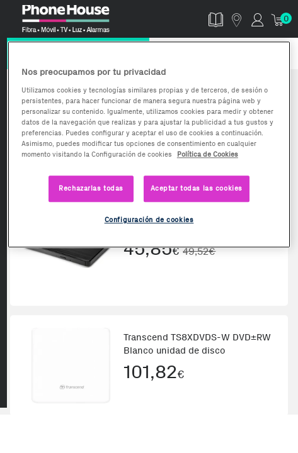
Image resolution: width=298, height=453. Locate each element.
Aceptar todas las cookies (197, 188)
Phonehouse (80, 21)
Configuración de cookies (149, 219)
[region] (149, 144)
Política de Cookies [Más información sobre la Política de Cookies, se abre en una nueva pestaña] (207, 154)
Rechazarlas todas (91, 188)
